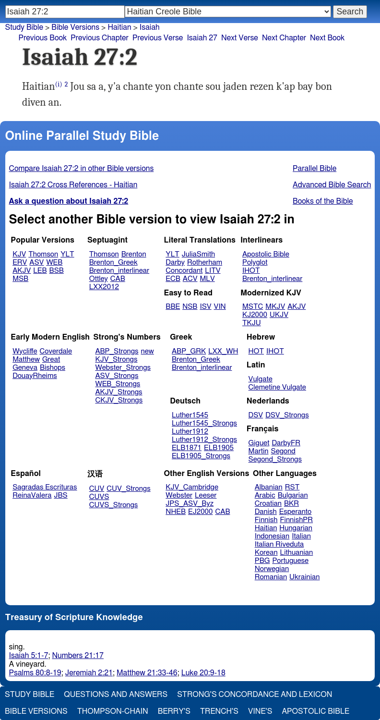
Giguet (259, 443)
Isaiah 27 (202, 38)
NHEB (176, 511)
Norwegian (272, 569)
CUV (97, 488)
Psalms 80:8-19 (35, 673)
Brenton (133, 254)
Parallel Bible (314, 168)
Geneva (24, 367)
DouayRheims (34, 375)
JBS (60, 495)
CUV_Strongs (128, 488)
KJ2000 (254, 314)
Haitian (266, 528)
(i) (58, 84)
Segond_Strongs (275, 459)
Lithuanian (296, 552)
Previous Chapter (100, 38)
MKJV (275, 306)
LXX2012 (104, 287)
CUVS (99, 496)
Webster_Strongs (123, 367)
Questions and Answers (115, 694)
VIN (220, 306)
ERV (19, 262)
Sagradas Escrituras (44, 487)
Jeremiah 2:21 (89, 673)
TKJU (251, 323)
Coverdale (56, 351)
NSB (189, 306)
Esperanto (295, 511)
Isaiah (150, 27)
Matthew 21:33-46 (147, 673)
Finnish (266, 520)
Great (51, 359)
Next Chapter (284, 38)
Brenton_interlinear (119, 270)
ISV (205, 306)
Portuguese (290, 560)
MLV (207, 278)
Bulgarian (293, 495)
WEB (54, 262)
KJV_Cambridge (192, 487)
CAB (117, 278)
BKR (291, 503)
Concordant (184, 270)
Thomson (43, 254)
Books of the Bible (323, 201)
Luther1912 (190, 431)
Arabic (265, 495)
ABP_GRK (189, 351)
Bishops (52, 367)
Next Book (327, 38)
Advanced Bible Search (332, 185)
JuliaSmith (198, 254)
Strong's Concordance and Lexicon (254, 694)
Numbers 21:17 (78, 655)
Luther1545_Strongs (204, 423)
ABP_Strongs (116, 351)
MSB (20, 278)
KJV (19, 254)
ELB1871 (187, 448)
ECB (173, 278)
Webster (179, 495)
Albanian (269, 487)
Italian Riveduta (279, 544)
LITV (212, 270)
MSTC (252, 306)
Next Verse (239, 38)
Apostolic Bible (315, 711)
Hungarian (295, 528)
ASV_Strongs (116, 375)
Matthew (26, 359)
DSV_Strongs (287, 415)
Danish (266, 511)
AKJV (21, 270)
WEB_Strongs (117, 384)
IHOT (251, 270)
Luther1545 (190, 415)
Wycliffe (24, 351)
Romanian (271, 577)
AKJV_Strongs (118, 392)
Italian (301, 536)
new (147, 351)
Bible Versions (75, 27)
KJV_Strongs (116, 359)
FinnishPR (296, 520)
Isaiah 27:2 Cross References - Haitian (73, 185)
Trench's (219, 711)
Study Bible (24, 27)
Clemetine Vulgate (277, 387)
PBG (262, 560)
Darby (175, 262)
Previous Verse (157, 38)
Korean (266, 552)
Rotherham (204, 262)
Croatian (268, 503)
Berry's (174, 711)
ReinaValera (31, 495)
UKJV (279, 314)
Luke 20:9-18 (203, 673)
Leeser (205, 495)
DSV (256, 415)
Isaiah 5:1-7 (28, 655)
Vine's (260, 711)
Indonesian (272, 536)
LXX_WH (223, 351)
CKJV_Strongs (118, 400)
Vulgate (261, 379)
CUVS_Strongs (113, 505)
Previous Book (42, 38)
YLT (67, 254)
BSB (56, 270)
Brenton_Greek (113, 262)
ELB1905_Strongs (201, 456)
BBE (173, 306)
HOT (256, 351)
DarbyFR (286, 443)
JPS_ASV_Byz (190, 503)
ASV (36, 262)
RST (292, 487)
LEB (40, 270)
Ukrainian (304, 577)
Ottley (98, 278)
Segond (283, 451)
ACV (190, 278)
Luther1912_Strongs (204, 439)
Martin (259, 451)
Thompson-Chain (112, 711)
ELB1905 (219, 448)
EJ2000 (200, 511)
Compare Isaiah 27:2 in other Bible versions (81, 168)
